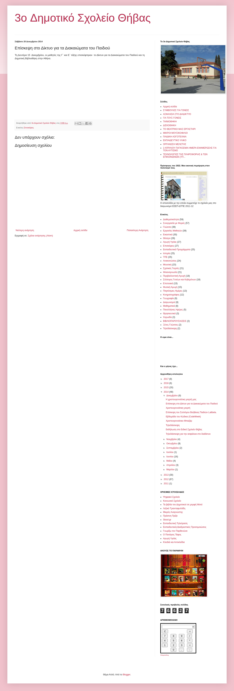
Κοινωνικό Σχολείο (172, 501)
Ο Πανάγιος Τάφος (172, 534)
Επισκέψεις (29, 128)
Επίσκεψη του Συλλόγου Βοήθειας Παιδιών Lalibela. (191, 412)
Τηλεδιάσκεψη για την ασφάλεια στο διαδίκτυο (188, 434)
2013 (166, 475)
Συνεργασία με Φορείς (174, 223)
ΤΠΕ (165, 257)
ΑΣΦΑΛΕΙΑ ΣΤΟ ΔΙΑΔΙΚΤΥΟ (177, 114)
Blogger (126, 674)
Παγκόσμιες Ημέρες (172, 291)
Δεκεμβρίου (172, 395)
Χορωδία (167, 317)
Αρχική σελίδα (80, 230)
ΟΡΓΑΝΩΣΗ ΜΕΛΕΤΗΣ (174, 144)
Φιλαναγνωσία (170, 272)
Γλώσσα (167, 227)
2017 (166, 379)
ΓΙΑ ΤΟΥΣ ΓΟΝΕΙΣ (172, 118)
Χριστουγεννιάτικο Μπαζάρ (179, 421)
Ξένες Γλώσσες (170, 324)
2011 (166, 483)
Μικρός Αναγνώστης (173, 512)
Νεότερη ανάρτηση (25, 230)
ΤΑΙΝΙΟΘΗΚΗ (170, 121)
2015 (166, 387)
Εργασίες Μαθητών (172, 230)
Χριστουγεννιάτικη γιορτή (178, 408)
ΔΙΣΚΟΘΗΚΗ (169, 125)
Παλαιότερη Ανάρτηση (137, 230)
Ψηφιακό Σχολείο (171, 497)
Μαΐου (169, 461)
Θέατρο (166, 238)
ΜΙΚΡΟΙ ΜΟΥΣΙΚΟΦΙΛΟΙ (175, 133)
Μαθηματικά (169, 306)
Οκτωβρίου (172, 443)
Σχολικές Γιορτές (171, 268)
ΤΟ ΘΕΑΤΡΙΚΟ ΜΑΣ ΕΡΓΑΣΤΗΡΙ (179, 129)
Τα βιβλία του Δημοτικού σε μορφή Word (182, 504)
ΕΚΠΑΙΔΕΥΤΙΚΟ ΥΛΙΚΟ (174, 140)
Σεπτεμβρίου (172, 448)
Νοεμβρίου (172, 439)
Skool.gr (167, 519)
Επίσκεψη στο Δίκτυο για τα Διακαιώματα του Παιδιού (192, 403)
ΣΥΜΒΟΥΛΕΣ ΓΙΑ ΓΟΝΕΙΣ (176, 110)
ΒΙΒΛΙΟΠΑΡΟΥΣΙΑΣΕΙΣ (174, 321)
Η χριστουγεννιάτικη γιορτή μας (181, 399)
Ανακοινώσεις (170, 260)
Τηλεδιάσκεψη (170, 328)
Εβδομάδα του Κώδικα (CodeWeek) (183, 416)
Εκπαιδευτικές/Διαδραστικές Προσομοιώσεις (184, 527)
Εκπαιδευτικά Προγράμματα (176, 249)
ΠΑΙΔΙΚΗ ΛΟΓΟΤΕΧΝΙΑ (174, 136)
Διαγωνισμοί (169, 302)
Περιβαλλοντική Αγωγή (174, 276)
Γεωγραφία (168, 298)
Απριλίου (171, 465)
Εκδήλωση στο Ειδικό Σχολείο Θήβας (184, 429)
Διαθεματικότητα (171, 219)
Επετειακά (168, 283)
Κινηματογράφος (171, 294)
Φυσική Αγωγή (170, 287)
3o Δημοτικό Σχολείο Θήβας (83, 18)
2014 (166, 392)
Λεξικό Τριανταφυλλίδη (174, 508)
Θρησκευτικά (169, 313)
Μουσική (167, 264)
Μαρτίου (170, 469)
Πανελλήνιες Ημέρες (173, 309)
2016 (166, 383)
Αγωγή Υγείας (170, 242)
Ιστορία (166, 253)
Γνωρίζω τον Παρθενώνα (175, 531)
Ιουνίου (170, 456)
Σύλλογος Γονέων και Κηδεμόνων (179, 279)
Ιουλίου (170, 452)
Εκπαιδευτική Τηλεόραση (175, 523)
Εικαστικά (167, 234)
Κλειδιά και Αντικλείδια (174, 542)
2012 (166, 479)
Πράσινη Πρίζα (170, 516)
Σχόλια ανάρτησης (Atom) (40, 235)
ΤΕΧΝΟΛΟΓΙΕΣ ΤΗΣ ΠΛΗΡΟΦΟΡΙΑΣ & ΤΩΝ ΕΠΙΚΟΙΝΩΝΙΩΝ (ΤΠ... (185, 155)
